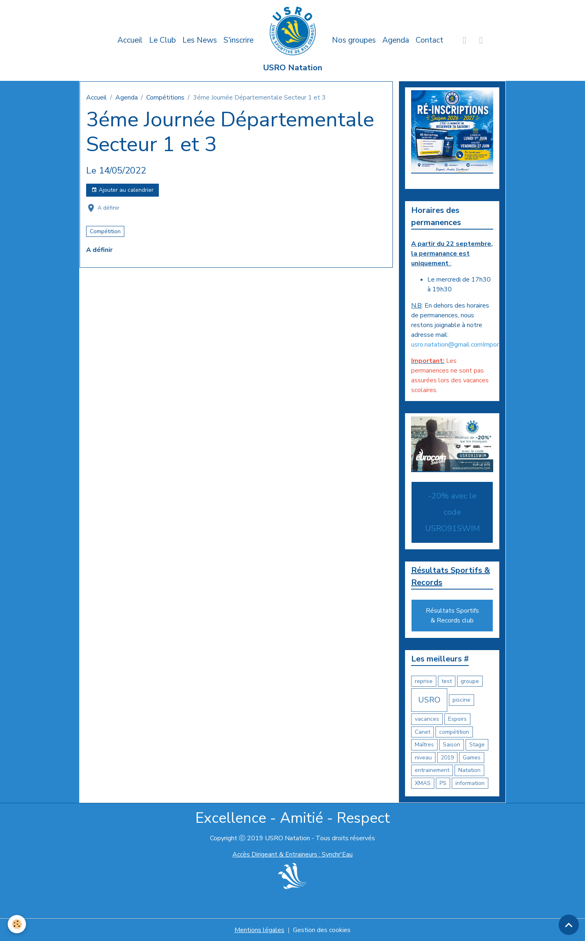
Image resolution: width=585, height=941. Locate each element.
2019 (447, 757)
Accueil (130, 40)
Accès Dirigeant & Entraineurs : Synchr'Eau (292, 854)
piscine (461, 700)
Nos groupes (354, 40)
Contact (429, 40)
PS (443, 783)
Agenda (395, 40)
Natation (469, 770)
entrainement (432, 770)
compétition (454, 732)
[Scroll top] (569, 925)
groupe (470, 681)
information (470, 783)
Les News (199, 40)
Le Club (162, 40)
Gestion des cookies (322, 929)
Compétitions (165, 97)
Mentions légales (259, 929)
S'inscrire (238, 40)
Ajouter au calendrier (122, 190)
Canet (422, 732)
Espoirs (457, 719)
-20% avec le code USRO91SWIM (452, 512)
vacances (427, 719)
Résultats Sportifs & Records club (452, 615)
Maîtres (424, 744)
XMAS (423, 783)
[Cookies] (17, 924)
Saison (451, 744)
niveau (423, 757)
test (447, 681)
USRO (429, 699)
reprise (424, 681)
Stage (477, 744)
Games (472, 757)
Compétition (105, 231)
